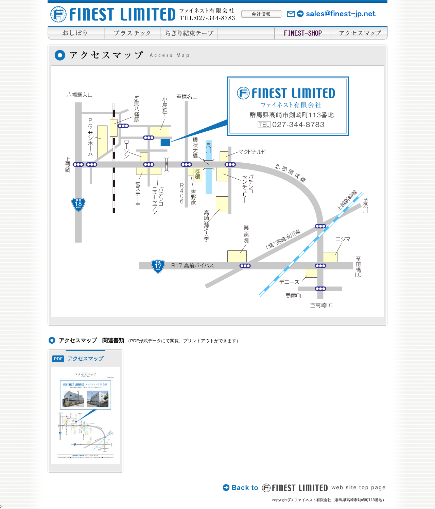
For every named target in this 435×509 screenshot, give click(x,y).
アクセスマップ (85, 358)
